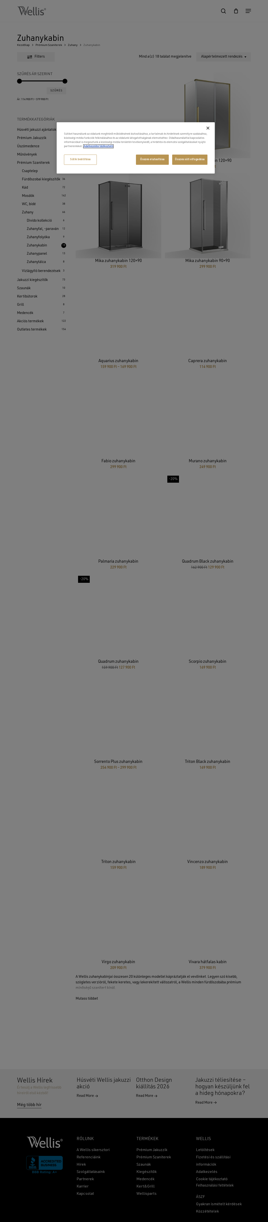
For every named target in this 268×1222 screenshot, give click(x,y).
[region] (136, 148)
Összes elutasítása (152, 159)
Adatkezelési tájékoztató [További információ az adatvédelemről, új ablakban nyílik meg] (98, 146)
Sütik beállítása (80, 159)
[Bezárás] (208, 128)
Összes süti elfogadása (190, 159)
